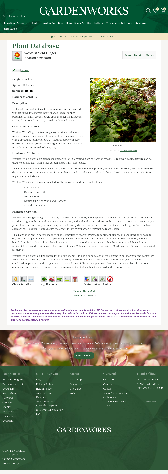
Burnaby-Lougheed (13, 379)
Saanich (6, 406)
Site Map (77, 291)
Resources (76, 383)
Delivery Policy (44, 383)
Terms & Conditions (13, 462)
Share (25, 70)
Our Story (108, 379)
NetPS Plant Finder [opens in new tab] (83, 296)
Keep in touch (84, 355)
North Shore (9, 393)
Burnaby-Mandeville (13, 383)
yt (87, 439)
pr (93, 439)
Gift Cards (75, 388)
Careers (107, 383)
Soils (72, 393)
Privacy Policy (10, 467)
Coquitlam (8, 388)
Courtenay (8, 420)
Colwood (7, 397)
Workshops (76, 379)
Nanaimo (7, 415)
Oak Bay (7, 402)
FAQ (38, 379)
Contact (107, 388)
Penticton (7, 411)
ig (80, 439)
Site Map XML (89, 291)
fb (74, 439)
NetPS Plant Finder (128, 150)
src (148, 10)
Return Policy (44, 388)
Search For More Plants (139, 55)
